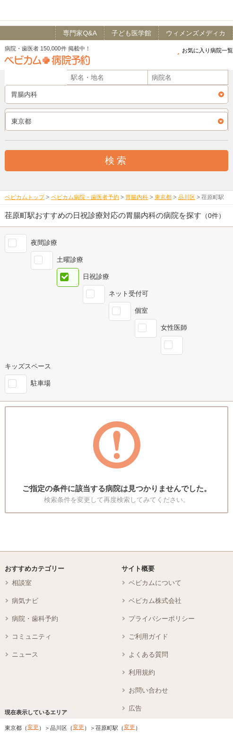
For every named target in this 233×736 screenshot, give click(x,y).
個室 (141, 310)
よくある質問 (148, 654)
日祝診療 (96, 276)
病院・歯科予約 (35, 618)
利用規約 (142, 672)
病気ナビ (25, 600)
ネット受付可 (128, 293)
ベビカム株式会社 (155, 600)
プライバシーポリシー (162, 618)
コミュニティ (32, 636)
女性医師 (174, 327)
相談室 (22, 582)
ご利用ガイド (148, 636)
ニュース (25, 654)
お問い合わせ (148, 690)
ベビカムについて (155, 582)
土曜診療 (70, 259)
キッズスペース (28, 366)
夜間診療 (44, 242)
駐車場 (41, 383)
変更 (33, 727)
